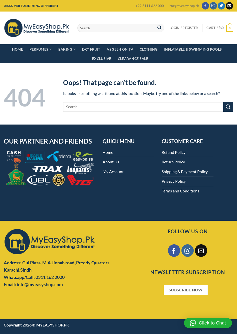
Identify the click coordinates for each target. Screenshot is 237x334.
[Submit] (159, 28)
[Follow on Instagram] (213, 6)
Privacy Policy (174, 181)
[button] (208, 323)
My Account (113, 171)
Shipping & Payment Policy (185, 171)
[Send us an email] (229, 6)
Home (17, 49)
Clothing (148, 49)
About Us (111, 161)
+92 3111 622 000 (150, 6)
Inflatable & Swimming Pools (193, 49)
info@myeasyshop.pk (184, 6)
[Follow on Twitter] (221, 6)
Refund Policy (173, 152)
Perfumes (41, 49)
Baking (67, 49)
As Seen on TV (120, 49)
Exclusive (101, 58)
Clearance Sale (133, 58)
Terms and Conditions (180, 190)
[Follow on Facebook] (205, 6)
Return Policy (173, 161)
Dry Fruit (91, 49)
